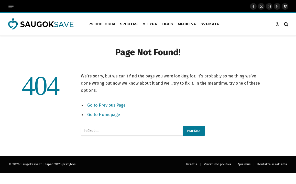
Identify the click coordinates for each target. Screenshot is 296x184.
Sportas (129, 24)
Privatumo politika (217, 164)
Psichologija (102, 24)
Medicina (187, 24)
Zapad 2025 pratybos (60, 164)
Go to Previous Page (106, 105)
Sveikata (210, 24)
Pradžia (191, 164)
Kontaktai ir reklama (272, 164)
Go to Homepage (103, 114)
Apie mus (244, 164)
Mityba (149, 24)
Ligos (167, 24)
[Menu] (11, 6)
